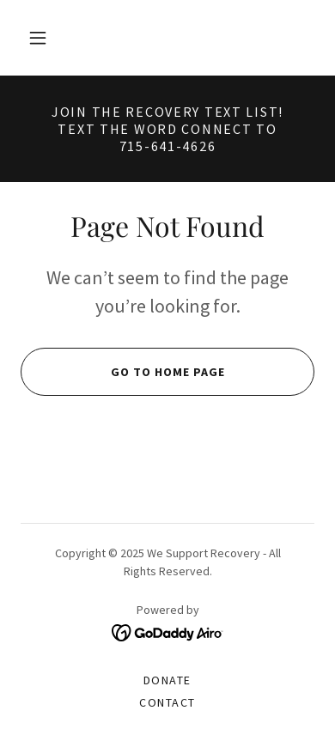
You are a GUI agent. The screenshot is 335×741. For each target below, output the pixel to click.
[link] (168, 632)
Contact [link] (167, 702)
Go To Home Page (122, 372)
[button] (38, 38)
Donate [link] (167, 680)
